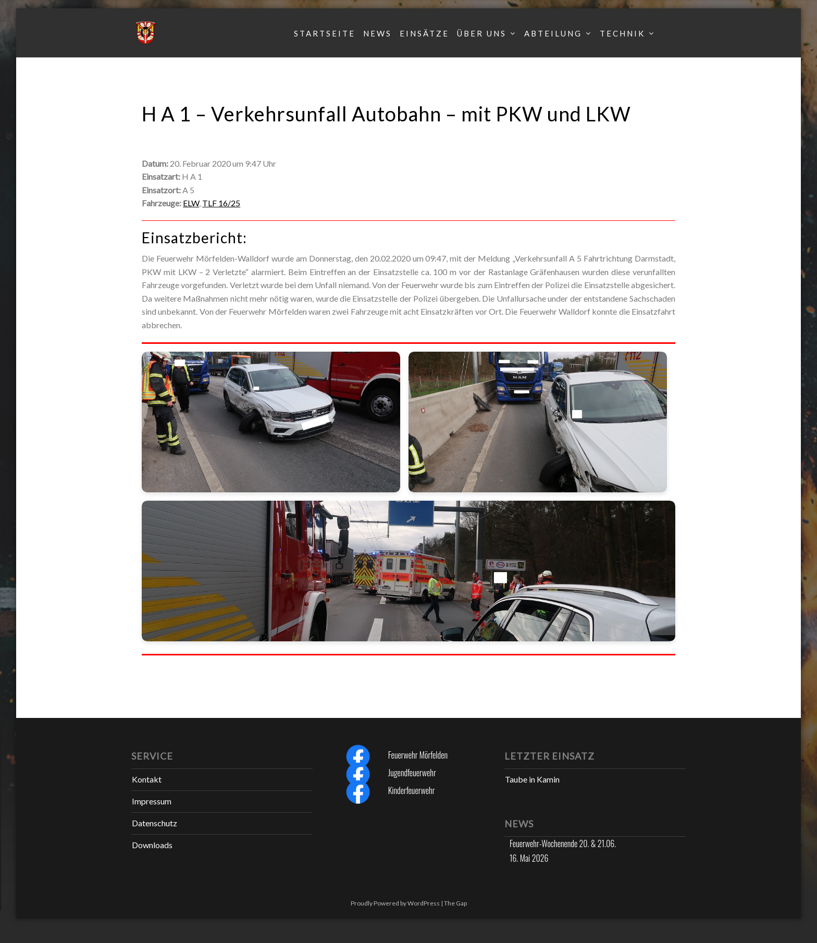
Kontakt (147, 779)
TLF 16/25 (221, 203)
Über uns (481, 33)
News (377, 33)
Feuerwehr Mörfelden (418, 755)
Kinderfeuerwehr (411, 790)
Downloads (152, 845)
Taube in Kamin (532, 779)
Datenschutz (154, 823)
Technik (622, 33)
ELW (191, 203)
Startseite (324, 33)
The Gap (455, 903)
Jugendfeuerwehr (412, 772)
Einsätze (424, 33)
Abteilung (553, 33)
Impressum (151, 801)
